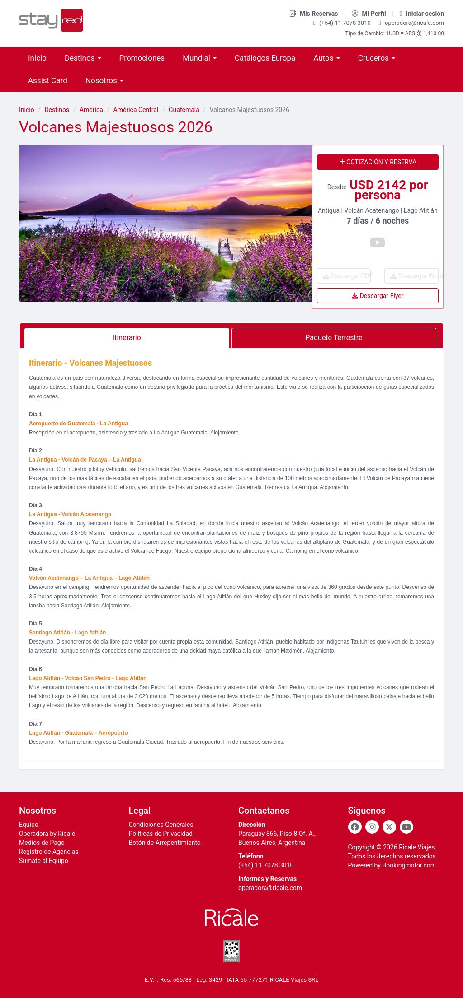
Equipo (28, 824)
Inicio (37, 57)
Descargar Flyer (377, 295)
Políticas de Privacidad (161, 833)
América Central (136, 109)
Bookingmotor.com (409, 865)
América (91, 109)
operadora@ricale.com (411, 22)
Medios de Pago (42, 842)
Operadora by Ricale (47, 833)
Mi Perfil (369, 13)
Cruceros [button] (376, 57)
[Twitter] (389, 827)
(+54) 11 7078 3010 (342, 22)
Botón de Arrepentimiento (165, 842)
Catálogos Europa (265, 57)
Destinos (56, 109)
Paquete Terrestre (333, 337)
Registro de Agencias (49, 851)
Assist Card (47, 80)
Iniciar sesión (422, 13)
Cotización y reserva (378, 162)
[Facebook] (355, 827)
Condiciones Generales (161, 824)
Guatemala (184, 109)
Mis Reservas (314, 13)
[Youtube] (406, 827)
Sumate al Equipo (43, 860)
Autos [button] (326, 57)
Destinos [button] (83, 57)
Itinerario (127, 337)
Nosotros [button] (104, 80)
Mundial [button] (200, 57)
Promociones (142, 57)
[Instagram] (372, 827)
